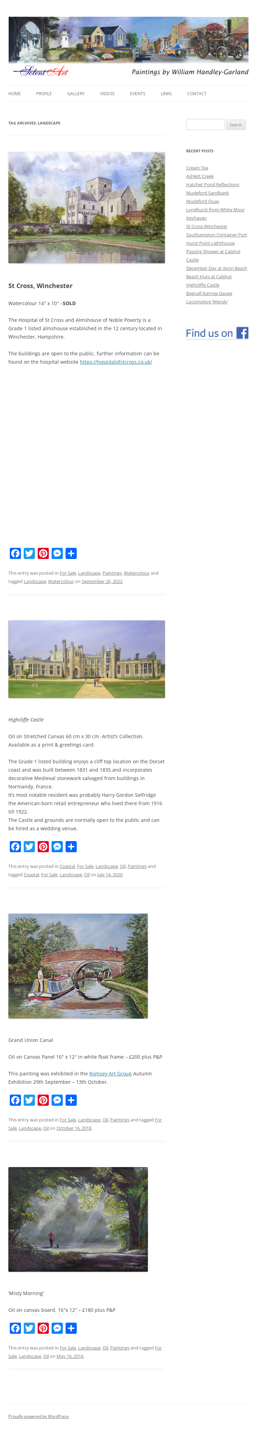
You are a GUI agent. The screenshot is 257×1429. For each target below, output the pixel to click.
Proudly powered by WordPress (38, 1416)
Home (14, 94)
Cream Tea (197, 168)
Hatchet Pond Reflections (212, 184)
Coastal (67, 866)
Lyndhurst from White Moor (215, 209)
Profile (44, 94)
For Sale (68, 573)
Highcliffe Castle (202, 285)
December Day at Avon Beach (216, 268)
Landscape (89, 573)
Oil (123, 866)
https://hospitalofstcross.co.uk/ (116, 361)
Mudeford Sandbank (207, 193)
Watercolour (137, 573)
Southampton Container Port (216, 235)
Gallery (76, 94)
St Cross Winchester (206, 226)
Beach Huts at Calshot (209, 276)
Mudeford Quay (202, 201)
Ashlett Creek (200, 176)
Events (137, 94)
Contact (197, 94)
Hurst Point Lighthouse (210, 243)
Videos (107, 94)
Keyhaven (196, 218)
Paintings (112, 573)
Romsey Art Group (110, 1073)
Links (166, 94)
